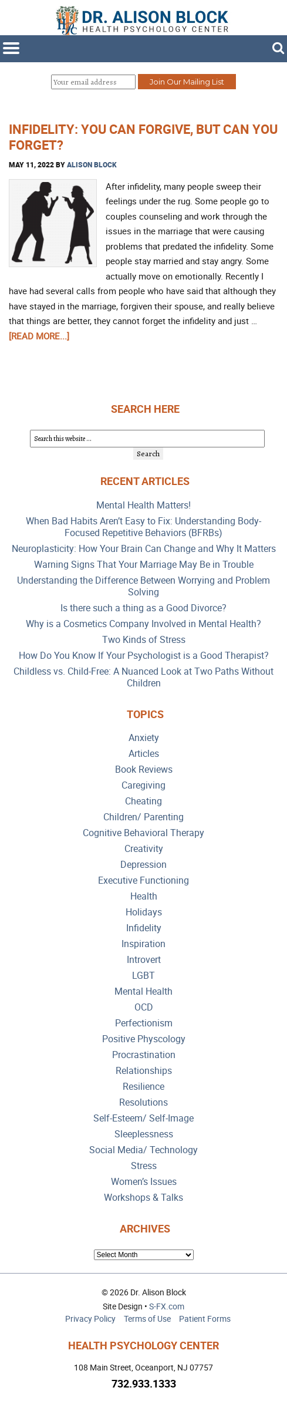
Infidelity (143, 928)
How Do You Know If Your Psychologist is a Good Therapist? (144, 655)
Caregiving (143, 785)
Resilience (143, 1086)
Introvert (144, 960)
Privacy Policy (90, 1318)
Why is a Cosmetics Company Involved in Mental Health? (143, 624)
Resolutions (143, 1102)
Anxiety (144, 738)
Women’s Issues (144, 1182)
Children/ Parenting (143, 817)
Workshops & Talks (143, 1197)
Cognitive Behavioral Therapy (143, 833)
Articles (144, 753)
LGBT (143, 975)
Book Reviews (144, 769)
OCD (143, 1007)
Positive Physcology (143, 1039)
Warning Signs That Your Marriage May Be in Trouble (144, 564)
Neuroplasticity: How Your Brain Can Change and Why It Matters (144, 549)
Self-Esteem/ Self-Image (143, 1118)
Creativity (143, 849)
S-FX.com (166, 1306)
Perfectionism (144, 1023)
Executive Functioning (143, 880)
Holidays (144, 912)
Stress (144, 1166)
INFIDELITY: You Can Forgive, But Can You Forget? (143, 136)
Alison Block (92, 164)
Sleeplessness (143, 1134)
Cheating (143, 801)
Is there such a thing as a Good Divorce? (143, 608)
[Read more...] (39, 336)
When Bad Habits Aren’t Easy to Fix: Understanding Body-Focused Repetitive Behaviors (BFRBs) (143, 527)
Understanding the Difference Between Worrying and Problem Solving (143, 586)
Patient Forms (205, 1318)
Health (143, 896)
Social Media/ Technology (143, 1150)
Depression (143, 864)
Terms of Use (147, 1318)
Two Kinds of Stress (143, 640)
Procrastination (143, 1055)
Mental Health (143, 991)
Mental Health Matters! (143, 505)
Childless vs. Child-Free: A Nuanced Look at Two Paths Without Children (143, 677)
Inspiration (143, 944)
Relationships (144, 1071)
